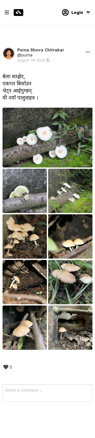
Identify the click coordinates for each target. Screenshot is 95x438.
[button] (87, 51)
